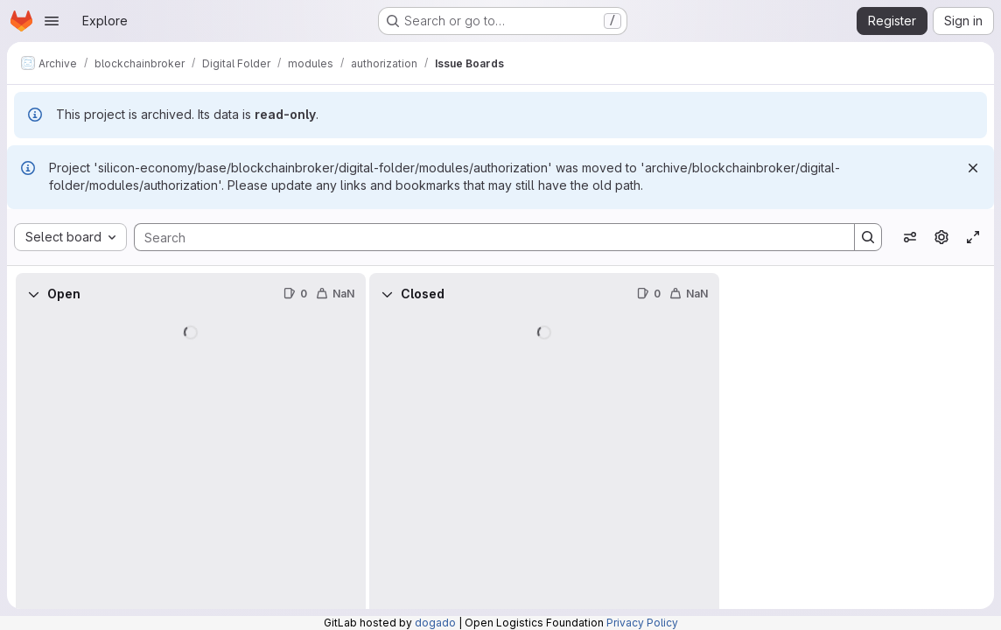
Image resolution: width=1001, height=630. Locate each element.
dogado (435, 622)
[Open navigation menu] (52, 21)
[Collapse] (33, 294)
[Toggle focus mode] (973, 237)
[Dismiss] (973, 168)
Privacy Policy (642, 622)
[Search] (485, 237)
